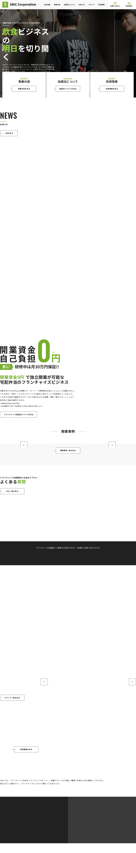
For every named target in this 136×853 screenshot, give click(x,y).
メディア (91, 4)
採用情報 (101, 4)
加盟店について (69, 4)
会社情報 (47, 4)
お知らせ (82, 4)
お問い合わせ (115, 4)
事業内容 (57, 4)
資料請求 (129, 4)
